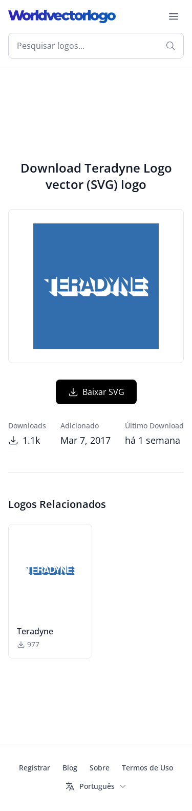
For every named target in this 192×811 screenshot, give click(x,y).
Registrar (34, 767)
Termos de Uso (147, 767)
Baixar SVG (96, 392)
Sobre (100, 767)
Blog (69, 767)
